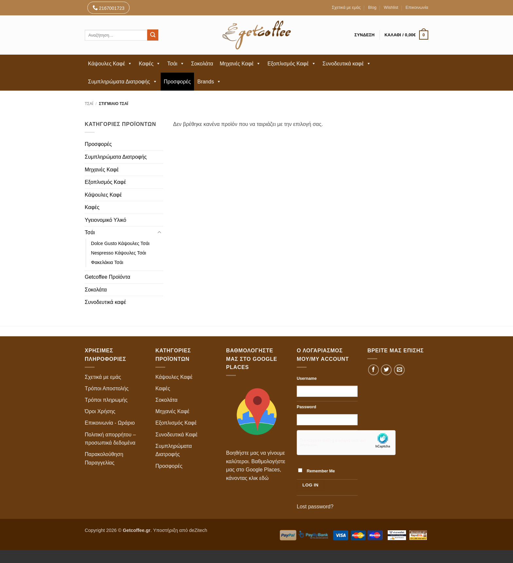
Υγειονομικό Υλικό (105, 220)
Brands (209, 82)
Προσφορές (177, 81)
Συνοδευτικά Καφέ (176, 434)
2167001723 (109, 8)
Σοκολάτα (202, 63)
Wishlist (391, 7)
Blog (372, 7)
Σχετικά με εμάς (346, 7)
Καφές (150, 64)
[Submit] (152, 35)
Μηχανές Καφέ (240, 64)
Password (306, 407)
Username (307, 378)
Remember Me (316, 470)
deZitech (198, 530)
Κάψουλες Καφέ (110, 64)
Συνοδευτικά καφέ (347, 64)
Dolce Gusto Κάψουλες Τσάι (120, 243)
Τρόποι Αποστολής (107, 388)
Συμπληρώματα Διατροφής (122, 82)
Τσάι (176, 64)
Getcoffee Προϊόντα (107, 277)
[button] (406, 35)
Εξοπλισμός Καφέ (291, 64)
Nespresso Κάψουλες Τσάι (118, 252)
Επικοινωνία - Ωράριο (110, 423)
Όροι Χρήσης (100, 411)
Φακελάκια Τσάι (107, 262)
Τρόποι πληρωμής (106, 400)
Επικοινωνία (417, 7)
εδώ (264, 478)
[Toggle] (159, 233)
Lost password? (315, 506)
